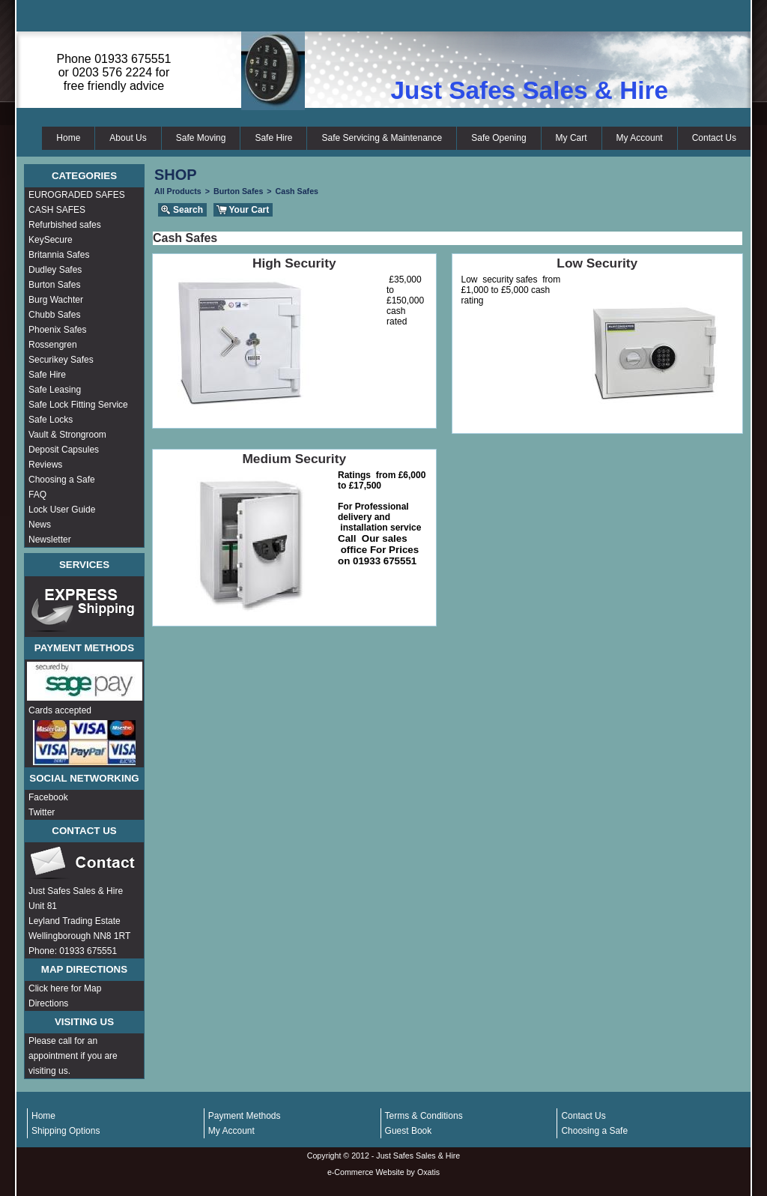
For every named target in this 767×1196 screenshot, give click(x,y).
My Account (639, 138)
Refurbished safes (64, 225)
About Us (127, 138)
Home (68, 138)
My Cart (571, 138)
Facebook (48, 797)
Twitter (41, 812)
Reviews (45, 464)
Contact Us (714, 138)
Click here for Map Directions (64, 996)
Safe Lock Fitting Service (78, 404)
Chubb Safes (54, 314)
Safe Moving (201, 138)
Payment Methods (244, 1116)
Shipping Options (65, 1131)
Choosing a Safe (61, 479)
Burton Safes (54, 285)
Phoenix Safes (57, 329)
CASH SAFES (56, 210)
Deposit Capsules (63, 449)
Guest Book (408, 1131)
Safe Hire (273, 138)
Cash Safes (297, 191)
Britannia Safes (58, 255)
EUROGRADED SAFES (76, 195)
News (39, 524)
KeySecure (50, 240)
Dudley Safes (55, 270)
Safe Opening (498, 138)
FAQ (37, 494)
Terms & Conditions (424, 1116)
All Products (177, 191)
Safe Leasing (54, 389)
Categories (84, 175)
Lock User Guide (61, 509)
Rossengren (52, 344)
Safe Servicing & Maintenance (381, 138)
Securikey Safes (61, 359)
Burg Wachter (55, 300)
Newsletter (49, 539)
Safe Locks (50, 419)
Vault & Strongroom (67, 434)
